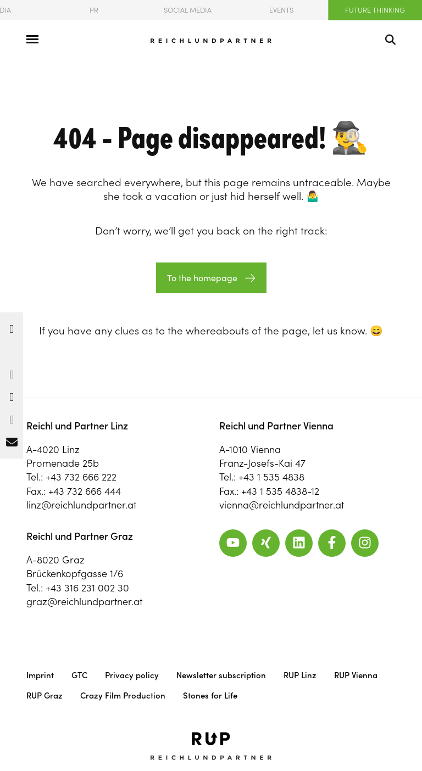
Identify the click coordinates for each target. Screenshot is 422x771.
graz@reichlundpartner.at (84, 601)
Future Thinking (375, 10)
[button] (11, 326)
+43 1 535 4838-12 (280, 491)
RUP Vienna (355, 675)
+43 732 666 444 (84, 491)
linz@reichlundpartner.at (81, 505)
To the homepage (202, 277)
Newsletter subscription (221, 675)
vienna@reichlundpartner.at (281, 505)
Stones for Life (210, 695)
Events (281, 10)
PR (94, 10)
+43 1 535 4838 (271, 477)
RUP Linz (300, 675)
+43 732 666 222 (81, 477)
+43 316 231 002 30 (87, 588)
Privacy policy (132, 675)
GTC (79, 675)
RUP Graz (44, 695)
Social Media (188, 10)
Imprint (40, 675)
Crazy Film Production (122, 695)
